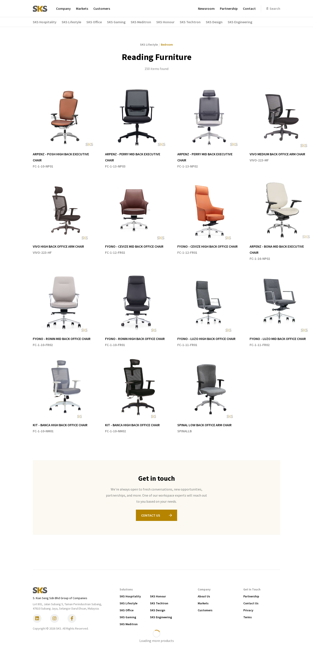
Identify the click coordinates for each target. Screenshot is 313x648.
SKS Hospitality (130, 596)
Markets (82, 8)
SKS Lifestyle (128, 603)
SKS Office (126, 610)
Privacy (248, 610)
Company (63, 8)
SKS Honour (158, 596)
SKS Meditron (129, 624)
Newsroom (206, 8)
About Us (204, 596)
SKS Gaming (128, 617)
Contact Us (251, 603)
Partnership (229, 8)
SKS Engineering (161, 617)
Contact (249, 8)
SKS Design (157, 610)
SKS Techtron (159, 603)
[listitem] (64, 127)
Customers (101, 8)
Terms (247, 617)
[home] (40, 8)
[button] (47, 22)
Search (273, 8)
